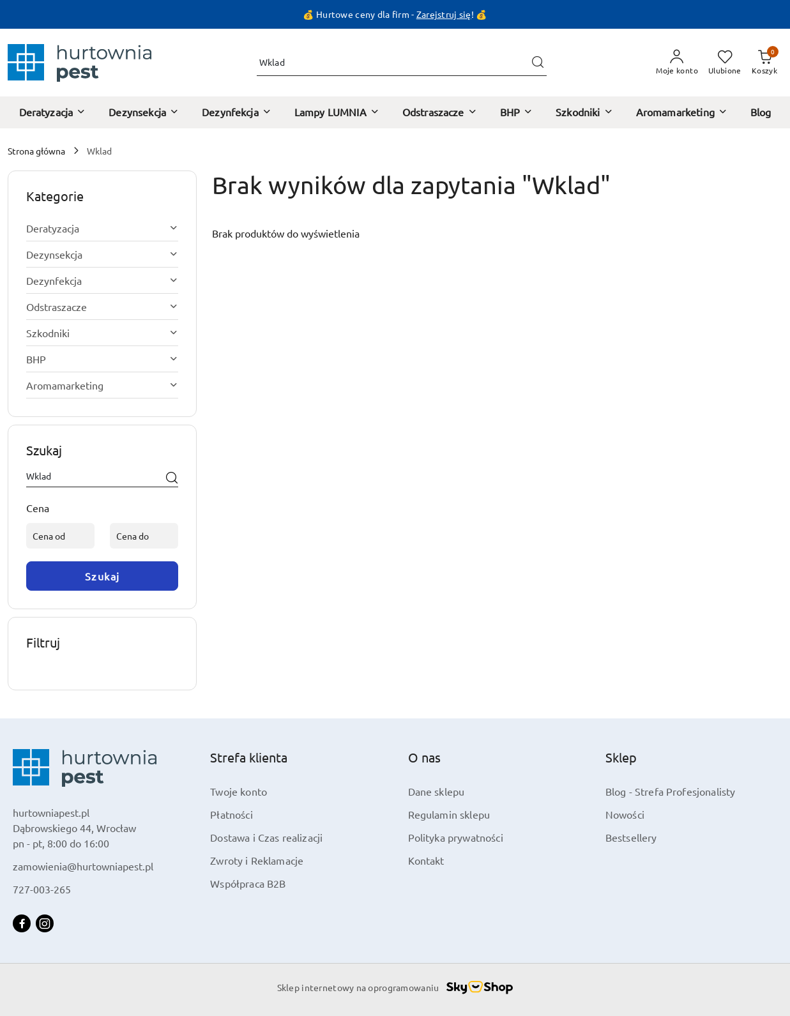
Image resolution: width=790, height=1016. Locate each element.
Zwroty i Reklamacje (256, 860)
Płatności (231, 814)
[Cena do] (144, 536)
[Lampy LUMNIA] (336, 112)
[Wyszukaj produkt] (402, 63)
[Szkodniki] (584, 112)
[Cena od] (60, 536)
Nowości (624, 814)
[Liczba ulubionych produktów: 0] (725, 63)
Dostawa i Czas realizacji (266, 837)
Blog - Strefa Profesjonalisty (670, 791)
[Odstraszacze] (439, 112)
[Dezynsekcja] (143, 112)
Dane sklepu (436, 791)
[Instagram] (45, 923)
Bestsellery (631, 837)
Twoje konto (238, 791)
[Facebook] (22, 923)
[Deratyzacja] (52, 112)
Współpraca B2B (247, 883)
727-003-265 (42, 889)
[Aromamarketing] (682, 112)
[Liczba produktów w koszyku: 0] (764, 63)
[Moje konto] (677, 63)
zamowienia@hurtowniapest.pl (83, 866)
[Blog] (761, 112)
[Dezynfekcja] (237, 112)
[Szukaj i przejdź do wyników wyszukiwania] (538, 62)
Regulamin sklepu (449, 814)
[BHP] (516, 112)
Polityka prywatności (455, 837)
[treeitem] (102, 228)
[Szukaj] (171, 478)
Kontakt (426, 860)
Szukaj (102, 576)
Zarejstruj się (443, 14)
